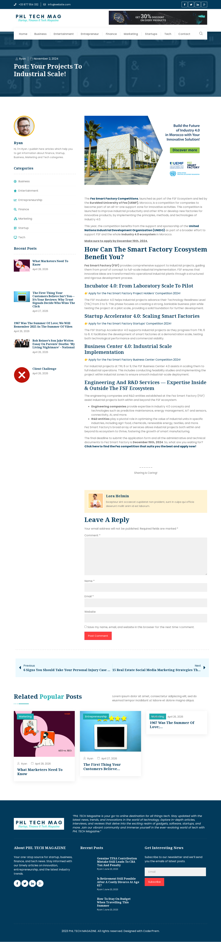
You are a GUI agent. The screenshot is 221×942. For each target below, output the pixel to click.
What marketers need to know (50, 262)
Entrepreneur (90, 34)
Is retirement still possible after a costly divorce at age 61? (118, 882)
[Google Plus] (204, 4)
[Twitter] (191, 4)
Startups (151, 34)
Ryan (24, 763)
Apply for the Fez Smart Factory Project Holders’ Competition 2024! (134, 293)
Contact (184, 34)
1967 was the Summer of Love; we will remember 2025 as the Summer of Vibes (43, 324)
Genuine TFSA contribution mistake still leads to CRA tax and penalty (117, 862)
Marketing (131, 34)
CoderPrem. (151, 931)
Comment (92, 535)
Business (40, 34)
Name (89, 581)
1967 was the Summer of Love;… (172, 724)
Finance (111, 34)
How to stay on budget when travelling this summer (114, 902)
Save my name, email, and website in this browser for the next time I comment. (140, 627)
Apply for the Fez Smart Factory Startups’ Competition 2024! (129, 324)
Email (89, 596)
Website (90, 612)
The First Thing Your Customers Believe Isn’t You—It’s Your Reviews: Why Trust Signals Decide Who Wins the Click (53, 299)
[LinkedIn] (198, 4)
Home (23, 34)
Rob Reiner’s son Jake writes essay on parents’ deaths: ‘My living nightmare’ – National (53, 344)
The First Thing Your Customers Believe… (102, 766)
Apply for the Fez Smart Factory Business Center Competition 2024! (134, 360)
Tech (167, 34)
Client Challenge (44, 369)
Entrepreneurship (96, 716)
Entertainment (64, 34)
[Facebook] (185, 4)
